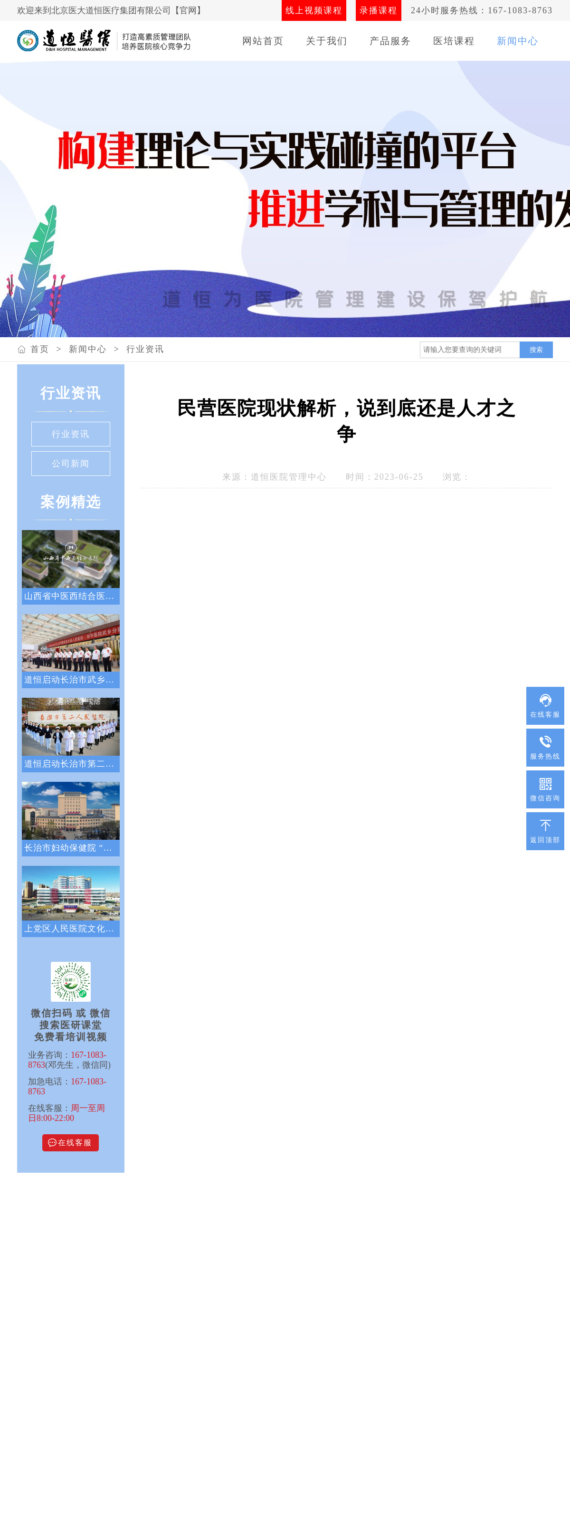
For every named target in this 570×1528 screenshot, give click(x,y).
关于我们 (327, 41)
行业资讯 (145, 349)
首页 (39, 349)
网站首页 (263, 41)
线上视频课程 (313, 10)
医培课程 (454, 41)
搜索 (536, 349)
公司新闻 (71, 463)
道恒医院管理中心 (289, 477)
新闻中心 (518, 41)
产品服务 (390, 41)
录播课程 (379, 10)
